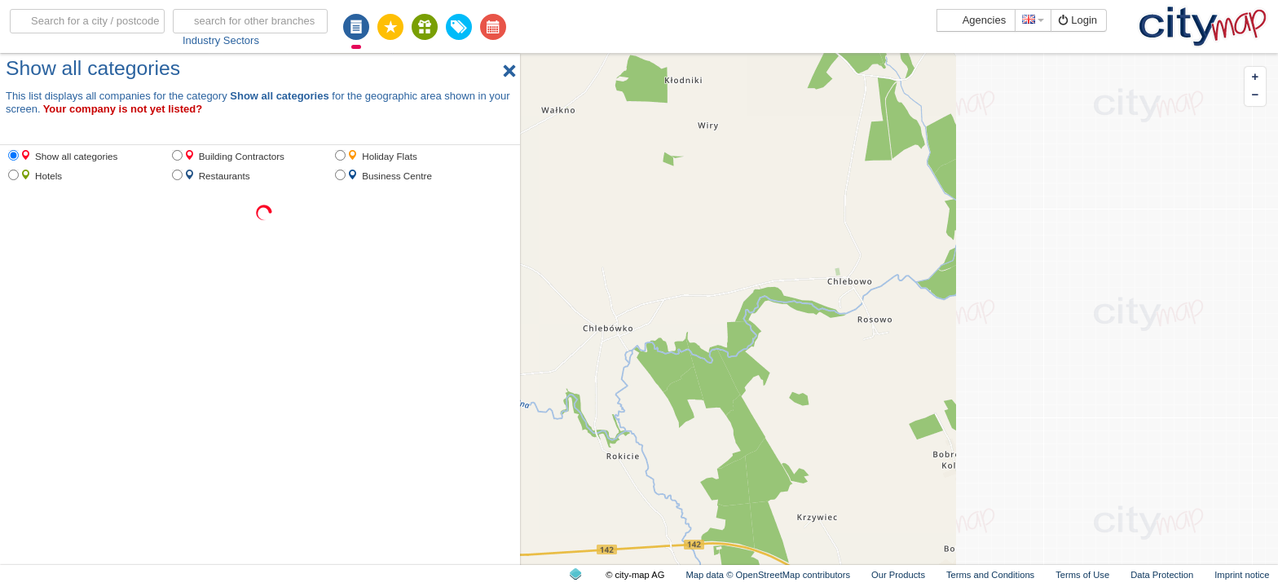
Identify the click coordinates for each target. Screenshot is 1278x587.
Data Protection (1161, 575)
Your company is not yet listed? (123, 109)
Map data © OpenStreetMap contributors (767, 575)
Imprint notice (1241, 575)
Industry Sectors (221, 40)
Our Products (898, 575)
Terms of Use (1082, 575)
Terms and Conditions (990, 575)
